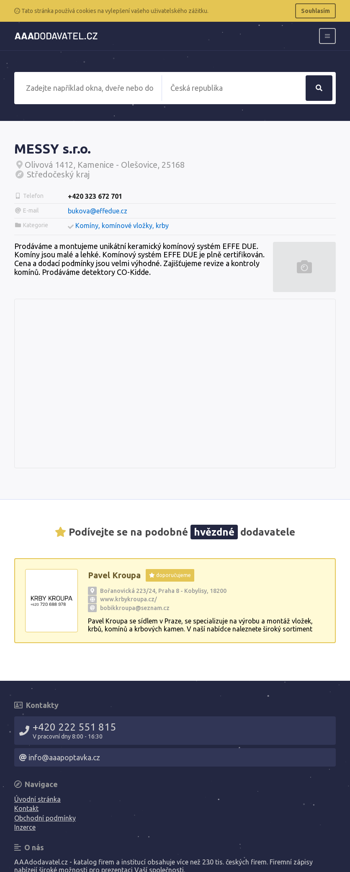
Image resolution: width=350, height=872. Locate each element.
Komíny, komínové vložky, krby (122, 225)
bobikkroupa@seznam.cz (135, 608)
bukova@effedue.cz (97, 211)
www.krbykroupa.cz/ (128, 599)
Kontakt (26, 808)
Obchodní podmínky (45, 818)
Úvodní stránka (37, 799)
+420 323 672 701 (95, 196)
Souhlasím (315, 11)
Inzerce (25, 827)
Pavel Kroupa (114, 575)
